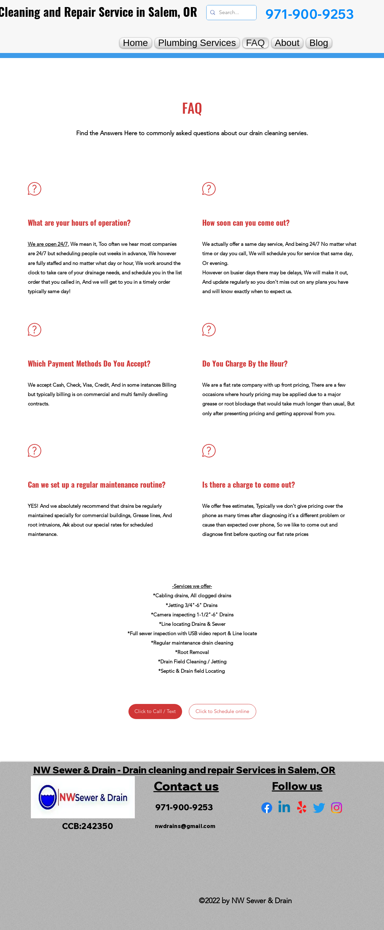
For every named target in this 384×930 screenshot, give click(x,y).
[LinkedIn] (284, 808)
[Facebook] (267, 808)
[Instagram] (336, 808)
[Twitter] (319, 808)
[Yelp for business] (301, 808)
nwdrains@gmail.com (185, 826)
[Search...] (230, 12)
